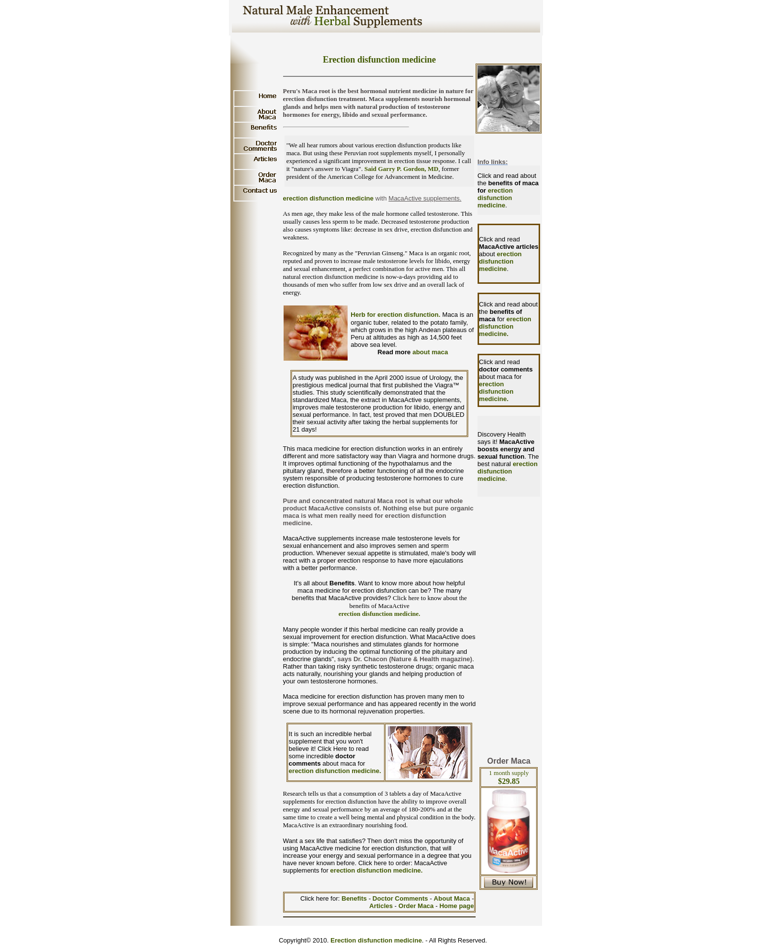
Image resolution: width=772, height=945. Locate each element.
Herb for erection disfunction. (395, 314)
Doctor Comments (401, 898)
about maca (430, 352)
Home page (456, 906)
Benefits (355, 898)
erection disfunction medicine (328, 198)
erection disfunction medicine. (379, 613)
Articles (381, 906)
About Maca (452, 898)
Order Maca (416, 906)
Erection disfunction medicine (376, 940)
